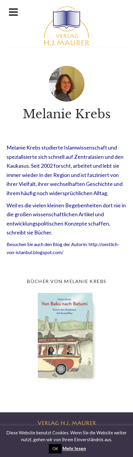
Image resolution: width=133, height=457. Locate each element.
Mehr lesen (74, 448)
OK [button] (55, 448)
